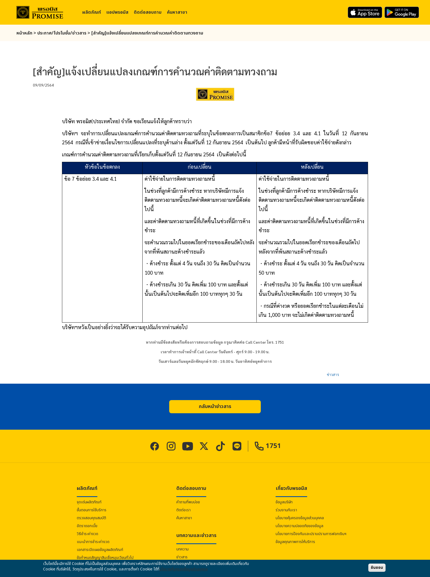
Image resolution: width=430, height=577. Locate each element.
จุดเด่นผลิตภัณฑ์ (89, 502)
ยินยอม (377, 567)
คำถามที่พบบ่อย (188, 502)
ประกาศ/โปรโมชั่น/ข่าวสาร (61, 33)
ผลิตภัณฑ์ (91, 12)
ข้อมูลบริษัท (284, 502)
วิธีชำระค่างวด (87, 534)
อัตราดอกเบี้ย (87, 526)
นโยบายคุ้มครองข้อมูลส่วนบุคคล (300, 518)
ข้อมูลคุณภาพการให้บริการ (295, 542)
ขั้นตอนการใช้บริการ (91, 510)
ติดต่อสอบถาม (148, 12)
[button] (215, 406)
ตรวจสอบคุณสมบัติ (91, 518)
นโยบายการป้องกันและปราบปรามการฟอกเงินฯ (311, 534)
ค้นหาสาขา (177, 12)
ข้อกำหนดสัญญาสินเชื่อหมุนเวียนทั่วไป (105, 558)
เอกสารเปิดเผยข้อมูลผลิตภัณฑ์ (100, 550)
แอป (117, 12)
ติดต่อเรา (183, 510)
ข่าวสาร (333, 374)
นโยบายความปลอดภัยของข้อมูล (299, 526)
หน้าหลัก (24, 33)
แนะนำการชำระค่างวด (93, 542)
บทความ (182, 549)
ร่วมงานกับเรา (286, 510)
